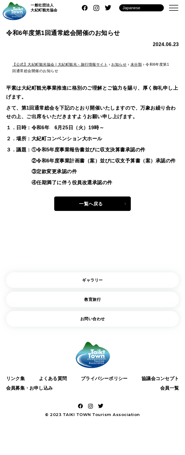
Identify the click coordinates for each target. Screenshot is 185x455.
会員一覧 (169, 393)
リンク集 (16, 382)
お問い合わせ (92, 322)
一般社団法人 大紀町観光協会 (44, 7)
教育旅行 (92, 301)
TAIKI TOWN (77, 420)
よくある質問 (52, 382)
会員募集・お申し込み (31, 393)
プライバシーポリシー (102, 382)
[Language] (141, 7)
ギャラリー (92, 281)
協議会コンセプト (158, 382)
